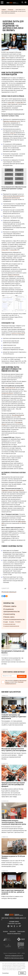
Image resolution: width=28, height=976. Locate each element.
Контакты (5, 931)
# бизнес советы (9, 606)
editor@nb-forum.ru (14, 921)
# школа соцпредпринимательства (13, 619)
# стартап (18, 621)
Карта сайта (13, 931)
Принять (22, 973)
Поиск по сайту (21, 931)
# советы (11, 622)
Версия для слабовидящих (14, 933)
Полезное (10, 9)
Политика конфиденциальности (14, 955)
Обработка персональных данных (14, 958)
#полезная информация (8, 592)
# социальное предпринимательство (11, 610)
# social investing (9, 614)
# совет (5, 622)
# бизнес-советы (8, 617)
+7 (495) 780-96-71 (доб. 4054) (14, 923)
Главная (3, 9)
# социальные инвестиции (9, 624)
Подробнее (5, 973)
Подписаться (21, 676)
